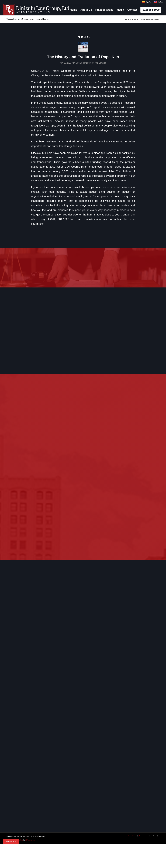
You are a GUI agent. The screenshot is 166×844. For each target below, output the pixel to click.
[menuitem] (73, 9)
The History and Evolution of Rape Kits (83, 57)
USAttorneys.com (30, 840)
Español (146, 2)
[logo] (36, 9)
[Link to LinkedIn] (158, 836)
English (158, 2)
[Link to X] (154, 836)
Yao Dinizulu (100, 63)
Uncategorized (83, 63)
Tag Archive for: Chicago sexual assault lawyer (27, 19)
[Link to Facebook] (150, 836)
